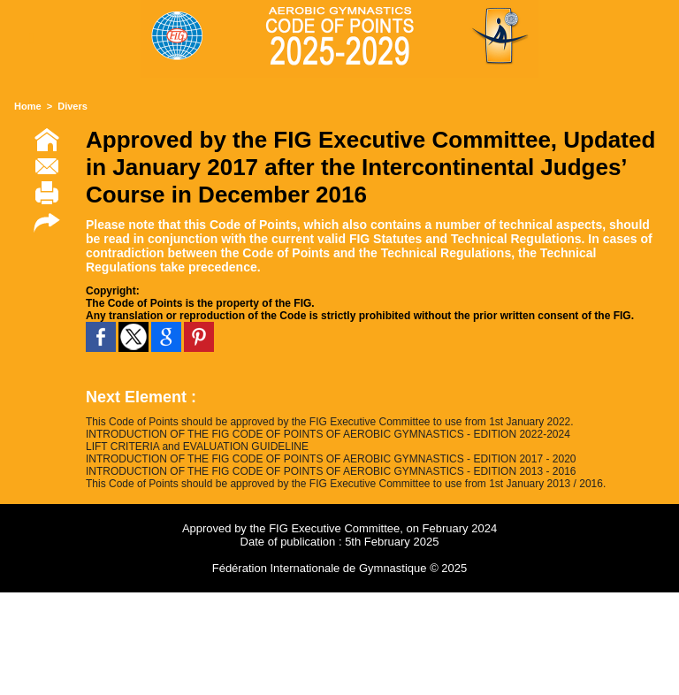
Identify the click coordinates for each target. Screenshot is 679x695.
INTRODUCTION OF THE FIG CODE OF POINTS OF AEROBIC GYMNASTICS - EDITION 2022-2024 (328, 434)
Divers (72, 106)
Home (28, 106)
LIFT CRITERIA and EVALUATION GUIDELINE (197, 446)
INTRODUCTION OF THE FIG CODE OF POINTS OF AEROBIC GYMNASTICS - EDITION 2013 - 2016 (331, 471)
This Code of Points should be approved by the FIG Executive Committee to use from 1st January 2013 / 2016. (346, 483)
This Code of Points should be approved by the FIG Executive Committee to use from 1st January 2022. (330, 422)
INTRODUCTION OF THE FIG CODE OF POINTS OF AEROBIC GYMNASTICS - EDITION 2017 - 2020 (331, 459)
